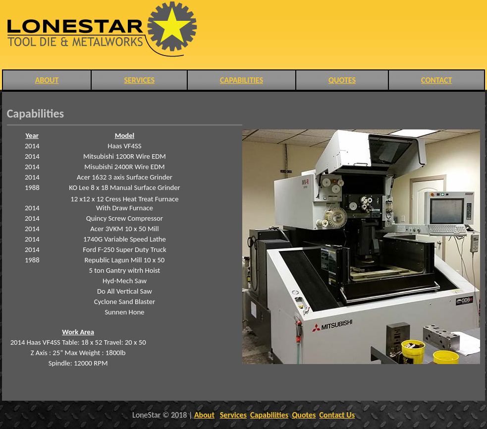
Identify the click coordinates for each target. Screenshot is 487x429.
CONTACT (436, 80)
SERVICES (139, 80)
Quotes (304, 415)
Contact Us (337, 415)
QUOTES (342, 80)
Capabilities (269, 415)
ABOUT (47, 80)
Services (233, 415)
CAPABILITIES (241, 80)
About (204, 415)
